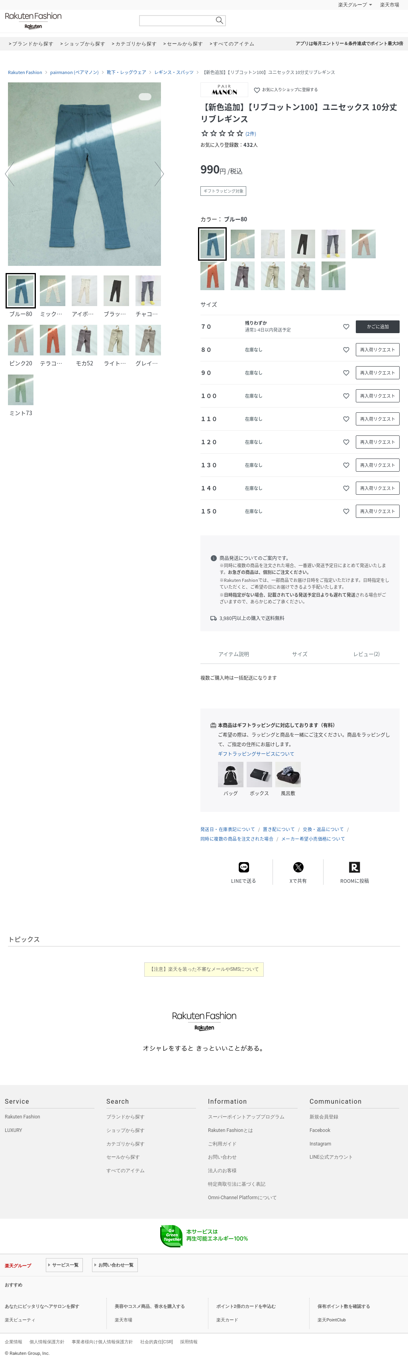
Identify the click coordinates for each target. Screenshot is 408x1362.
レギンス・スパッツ (174, 72)
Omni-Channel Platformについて (242, 1197)
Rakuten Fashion (66, 21)
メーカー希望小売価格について (313, 838)
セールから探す (123, 1157)
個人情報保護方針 (47, 1341)
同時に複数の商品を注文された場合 (236, 838)
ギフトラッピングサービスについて (256, 753)
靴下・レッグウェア (126, 72)
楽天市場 (389, 5)
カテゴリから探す (125, 1144)
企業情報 (13, 1341)
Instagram (320, 1144)
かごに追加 (378, 326)
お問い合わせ (222, 1157)
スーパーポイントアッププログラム (246, 1117)
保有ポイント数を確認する (344, 1306)
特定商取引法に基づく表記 (236, 1184)
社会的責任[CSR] (156, 1341)
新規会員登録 (324, 1117)
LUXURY (13, 1130)
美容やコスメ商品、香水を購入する (150, 1306)
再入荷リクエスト (377, 349)
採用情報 (189, 1341)
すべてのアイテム (125, 1170)
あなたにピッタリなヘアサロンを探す (42, 1306)
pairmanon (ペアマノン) (74, 72)
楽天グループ (352, 5)
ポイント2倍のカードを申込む (246, 1306)
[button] (9, 173)
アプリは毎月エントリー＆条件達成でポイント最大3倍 (349, 43)
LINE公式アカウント (331, 1157)
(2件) (250, 133)
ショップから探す (125, 1130)
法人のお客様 (222, 1170)
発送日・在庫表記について (227, 829)
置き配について (279, 829)
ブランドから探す (125, 1117)
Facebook (320, 1130)
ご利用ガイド (222, 1144)
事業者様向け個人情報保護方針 (102, 1341)
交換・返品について (323, 829)
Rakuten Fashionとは (230, 1130)
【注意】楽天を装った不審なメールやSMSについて (204, 969)
